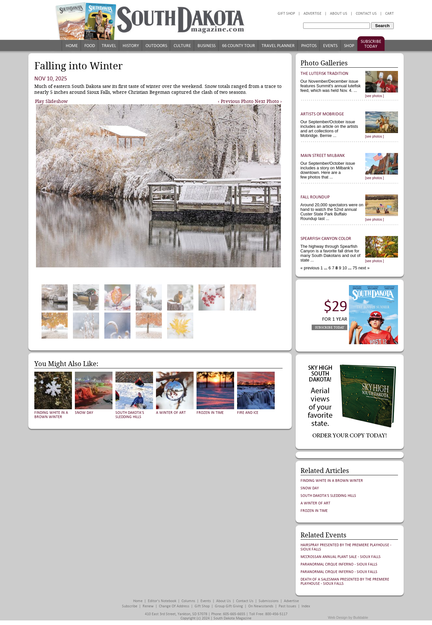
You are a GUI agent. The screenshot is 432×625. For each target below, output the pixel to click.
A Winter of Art (171, 413)
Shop (349, 45)
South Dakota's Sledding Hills (129, 415)
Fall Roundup (315, 196)
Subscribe (129, 606)
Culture (182, 45)
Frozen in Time (210, 413)
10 (344, 268)
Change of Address (174, 606)
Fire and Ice (247, 413)
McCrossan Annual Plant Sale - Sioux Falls (341, 557)
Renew (148, 606)
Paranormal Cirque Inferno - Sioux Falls (339, 564)
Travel (109, 45)
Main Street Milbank (323, 155)
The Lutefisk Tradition (324, 73)
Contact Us (366, 13)
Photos (309, 45)
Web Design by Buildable (348, 617)
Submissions (269, 601)
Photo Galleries (324, 63)
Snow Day (84, 413)
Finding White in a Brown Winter (51, 415)
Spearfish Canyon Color (326, 238)
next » (363, 268)
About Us (338, 13)
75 (354, 268)
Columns (188, 601)
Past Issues (287, 606)
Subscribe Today (371, 44)
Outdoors (156, 45)
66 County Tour (238, 45)
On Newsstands (260, 606)
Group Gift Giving (229, 606)
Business (207, 45)
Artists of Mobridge (322, 113)
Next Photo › (268, 101)
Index (306, 606)
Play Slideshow (51, 101)
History (131, 45)
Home (72, 45)
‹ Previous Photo (235, 101)
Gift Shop (286, 13)
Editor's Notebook (162, 601)
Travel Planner (278, 45)
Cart (389, 13)
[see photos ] (374, 96)
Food (89, 45)
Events (330, 45)
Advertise (312, 13)
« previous (311, 268)
